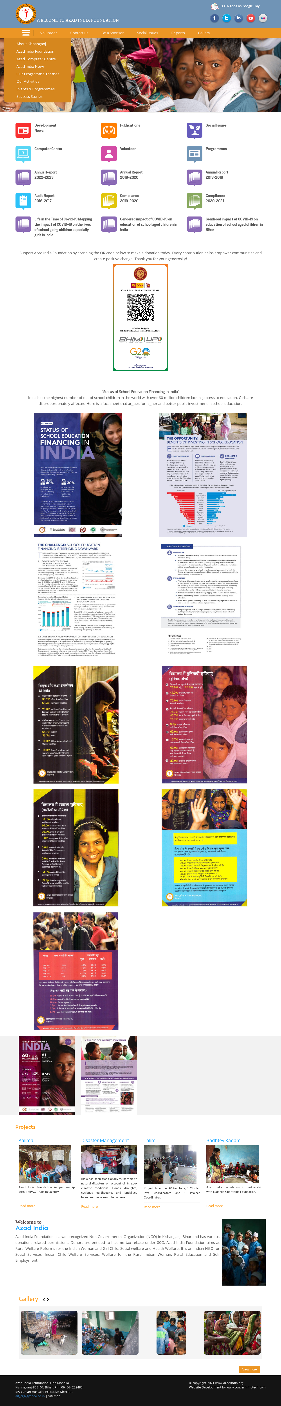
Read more (27, 1206)
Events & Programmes (35, 88)
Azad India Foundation (35, 51)
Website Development (205, 1387)
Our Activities (27, 81)
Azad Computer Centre (36, 58)
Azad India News (30, 66)
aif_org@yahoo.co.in (30, 1396)
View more (249, 1369)
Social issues (147, 32)
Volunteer (48, 32)
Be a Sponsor (112, 32)
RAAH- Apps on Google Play (234, 6)
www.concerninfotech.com (246, 1387)
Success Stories (29, 96)
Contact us (79, 32)
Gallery (204, 32)
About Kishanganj (31, 43)
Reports (178, 32)
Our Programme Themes (37, 73)
